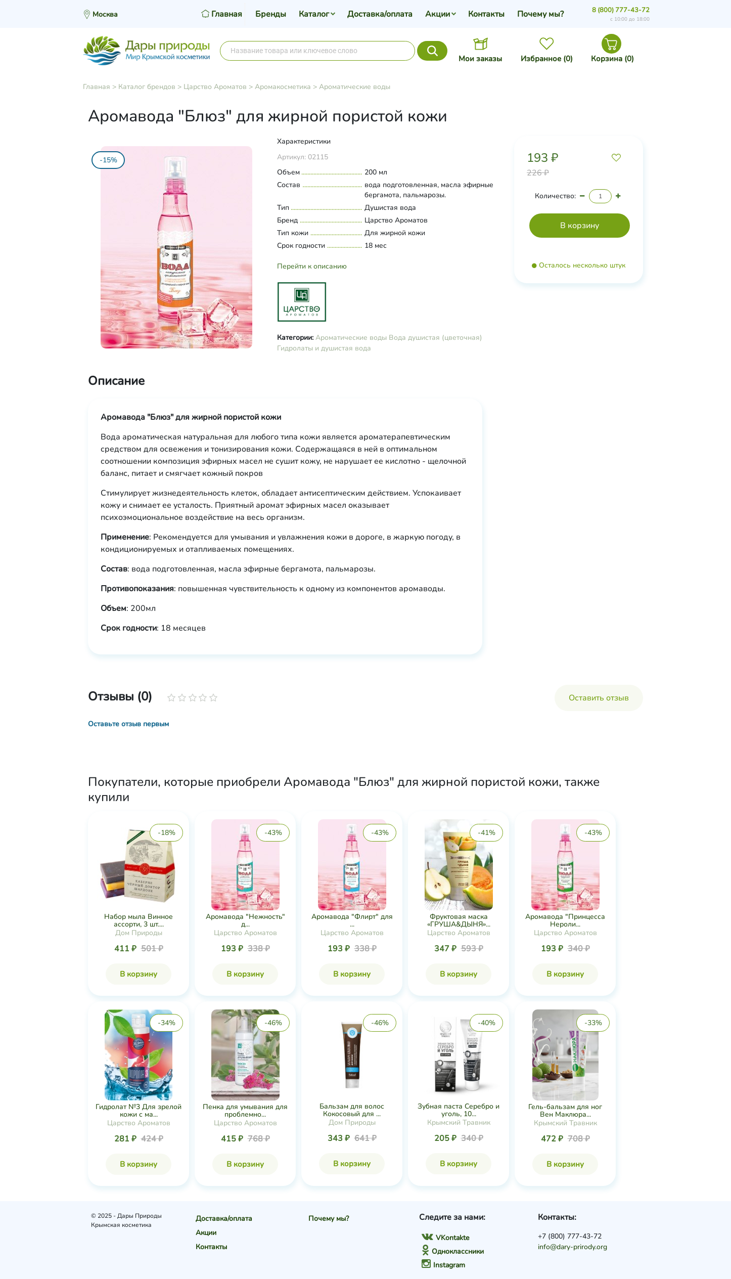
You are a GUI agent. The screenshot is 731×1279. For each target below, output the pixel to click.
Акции (437, 14)
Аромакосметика (283, 87)
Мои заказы (480, 59)
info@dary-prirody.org (572, 1247)
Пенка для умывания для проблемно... (245, 1110)
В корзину (138, 974)
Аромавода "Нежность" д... (245, 920)
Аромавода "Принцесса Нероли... (565, 920)
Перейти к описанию (312, 266)
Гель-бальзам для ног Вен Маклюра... (565, 1110)
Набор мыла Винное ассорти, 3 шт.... (138, 920)
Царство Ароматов (215, 87)
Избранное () (547, 59)
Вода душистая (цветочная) (435, 337)
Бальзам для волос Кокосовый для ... (351, 1110)
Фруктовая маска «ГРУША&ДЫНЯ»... (458, 920)
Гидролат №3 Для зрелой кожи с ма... (138, 1110)
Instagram (443, 1265)
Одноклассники (453, 1251)
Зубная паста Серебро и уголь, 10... (458, 1110)
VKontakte (445, 1238)
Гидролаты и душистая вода (324, 348)
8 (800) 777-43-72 (621, 10)
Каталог (314, 14)
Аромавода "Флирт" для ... (352, 920)
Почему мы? (540, 14)
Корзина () (612, 59)
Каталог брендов (146, 87)
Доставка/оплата (380, 14)
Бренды (270, 14)
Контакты (486, 14)
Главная (96, 87)
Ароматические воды (354, 87)
